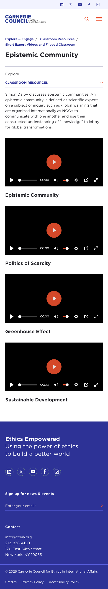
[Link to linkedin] (61, 4)
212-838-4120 (17, 543)
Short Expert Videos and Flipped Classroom (40, 44)
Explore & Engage (19, 39)
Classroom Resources (57, 39)
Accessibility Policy (64, 582)
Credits (11, 582)
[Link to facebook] (89, 4)
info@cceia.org (18, 537)
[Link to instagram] (98, 4)
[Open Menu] (99, 19)
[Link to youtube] (80, 4)
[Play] (11, 180)
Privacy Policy (33, 582)
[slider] (27, 180)
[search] (87, 19)
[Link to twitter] (70, 4)
